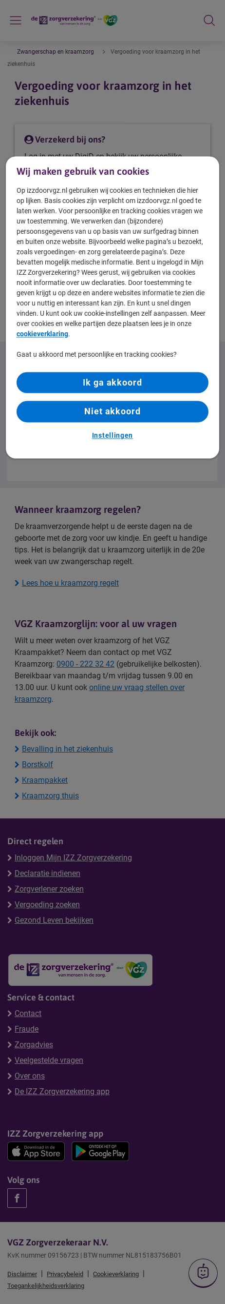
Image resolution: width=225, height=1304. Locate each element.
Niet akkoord (112, 412)
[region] (113, 307)
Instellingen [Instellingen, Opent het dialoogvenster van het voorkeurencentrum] (112, 435)
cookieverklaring (42, 334)
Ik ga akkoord (112, 383)
